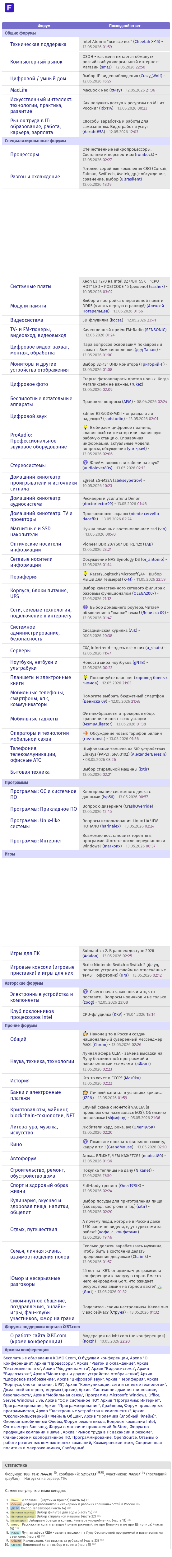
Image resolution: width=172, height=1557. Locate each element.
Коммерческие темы (113, 1442)
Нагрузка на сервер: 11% (45, 1478)
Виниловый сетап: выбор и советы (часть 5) (57, 1545)
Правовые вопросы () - (124, 401)
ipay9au (11, 1478)
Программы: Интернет (36, 841)
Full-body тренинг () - (113, 1188)
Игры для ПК (25, 953)
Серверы (20, 651)
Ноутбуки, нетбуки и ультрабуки (34, 665)
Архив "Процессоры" (55, 1363)
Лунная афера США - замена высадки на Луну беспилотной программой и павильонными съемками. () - (122, 1061)
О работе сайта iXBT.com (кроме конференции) (38, 1338)
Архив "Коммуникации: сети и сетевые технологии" (116, 1384)
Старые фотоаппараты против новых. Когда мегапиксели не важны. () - (125, 384)
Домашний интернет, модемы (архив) (40, 1389)
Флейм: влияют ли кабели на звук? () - (120, 465)
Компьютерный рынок (36, 62)
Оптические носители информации (35, 547)
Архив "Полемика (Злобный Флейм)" (120, 1416)
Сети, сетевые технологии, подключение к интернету (41, 613)
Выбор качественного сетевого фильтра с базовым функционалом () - (123, 593)
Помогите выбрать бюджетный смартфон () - (123, 698)
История (20, 1081)
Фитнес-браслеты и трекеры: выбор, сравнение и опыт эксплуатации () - (118, 719)
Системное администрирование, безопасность (35, 633)
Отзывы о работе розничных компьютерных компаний (80, 1440)
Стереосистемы (28, 465)
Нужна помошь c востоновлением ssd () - (124, 531)
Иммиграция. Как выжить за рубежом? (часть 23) (61, 1541)
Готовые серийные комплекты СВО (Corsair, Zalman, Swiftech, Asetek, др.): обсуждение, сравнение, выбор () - (124, 176)
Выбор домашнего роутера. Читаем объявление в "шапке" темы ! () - (125, 613)
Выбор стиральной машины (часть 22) (66, 1516)
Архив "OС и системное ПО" (72, 1400)
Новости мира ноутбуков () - (115, 665)
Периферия (24, 577)
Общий (18, 1039)
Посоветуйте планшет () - (125, 680)
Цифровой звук (28, 416)
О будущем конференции (103, 1358)
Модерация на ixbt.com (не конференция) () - (123, 1338)
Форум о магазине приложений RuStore (88, 1426)
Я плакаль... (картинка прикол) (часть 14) (53, 1500)
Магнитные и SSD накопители (30, 531)
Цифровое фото (29, 384)
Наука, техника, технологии (42, 1061)
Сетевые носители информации (31, 562)
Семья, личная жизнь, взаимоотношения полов (39, 1254)
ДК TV (15, 1508)
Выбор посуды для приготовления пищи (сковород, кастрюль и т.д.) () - (122, 1206)
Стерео (16, 1544)
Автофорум (23, 1158)
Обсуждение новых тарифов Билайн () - (122, 736)
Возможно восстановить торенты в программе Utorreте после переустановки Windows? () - (123, 841)
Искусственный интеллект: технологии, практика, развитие (41, 105)
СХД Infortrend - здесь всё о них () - (123, 650)
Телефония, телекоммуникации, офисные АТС (33, 754)
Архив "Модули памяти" (66, 1368)
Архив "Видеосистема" (113, 1368)
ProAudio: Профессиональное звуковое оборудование (38, 441)
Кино (16, 1144)
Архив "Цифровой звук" (80, 1379)
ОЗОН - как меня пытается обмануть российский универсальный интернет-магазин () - (120, 62)
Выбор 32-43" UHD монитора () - (124, 367)
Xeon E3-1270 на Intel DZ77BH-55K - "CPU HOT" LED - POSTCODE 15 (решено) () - (125, 286)
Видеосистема (26, 320)
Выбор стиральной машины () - (116, 772)
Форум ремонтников (84, 1421)
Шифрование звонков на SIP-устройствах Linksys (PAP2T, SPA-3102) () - (124, 754)
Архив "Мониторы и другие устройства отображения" (85, 1373)
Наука (16, 1532)
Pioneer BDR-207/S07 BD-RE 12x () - (119, 547)
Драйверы (112, 1405)
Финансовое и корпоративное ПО (36, 1437)
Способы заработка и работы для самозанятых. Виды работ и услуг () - (115, 126)
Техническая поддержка (38, 44)
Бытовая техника (30, 772)
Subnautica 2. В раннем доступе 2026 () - (118, 953)
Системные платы (30, 286)
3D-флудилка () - (119, 320)
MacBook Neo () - (118, 90)
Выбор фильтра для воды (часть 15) (64, 1512)
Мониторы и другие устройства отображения (39, 367)
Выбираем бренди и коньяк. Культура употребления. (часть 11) (77, 1520)
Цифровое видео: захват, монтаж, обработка (39, 350)
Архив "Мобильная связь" (58, 1395)
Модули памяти (28, 306)
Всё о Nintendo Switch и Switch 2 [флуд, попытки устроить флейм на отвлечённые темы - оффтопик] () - (124, 970)
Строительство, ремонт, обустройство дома (37, 1173)
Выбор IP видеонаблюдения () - (123, 78)
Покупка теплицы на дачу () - (118, 1173)
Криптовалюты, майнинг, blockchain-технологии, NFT (42, 1113)
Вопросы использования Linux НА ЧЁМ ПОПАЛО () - (120, 823)
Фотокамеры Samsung (25, 1426)
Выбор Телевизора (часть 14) (43, 1508)
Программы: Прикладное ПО (43, 809)
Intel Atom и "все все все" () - (122, 44)
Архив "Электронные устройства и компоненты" (83, 1411)
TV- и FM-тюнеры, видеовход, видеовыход (38, 332)
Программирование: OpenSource (104, 1437)
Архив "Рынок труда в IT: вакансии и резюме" (107, 1432)
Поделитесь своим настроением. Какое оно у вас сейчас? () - (125, 1309)
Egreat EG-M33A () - (113, 483)
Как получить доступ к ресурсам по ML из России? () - (123, 105)
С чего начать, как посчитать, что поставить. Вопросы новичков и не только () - (124, 997)
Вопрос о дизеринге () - (119, 809)
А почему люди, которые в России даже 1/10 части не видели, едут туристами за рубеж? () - (121, 1229)
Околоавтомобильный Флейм (32, 1421)
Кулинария (19, 1520)
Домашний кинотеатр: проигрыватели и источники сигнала (43, 483)
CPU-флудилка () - (119, 1014)
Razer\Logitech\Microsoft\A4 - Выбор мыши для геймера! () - (123, 576)
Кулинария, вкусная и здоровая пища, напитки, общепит (39, 1206)
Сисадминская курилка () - (111, 633)
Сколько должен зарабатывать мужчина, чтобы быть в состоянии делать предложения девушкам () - (122, 1253)
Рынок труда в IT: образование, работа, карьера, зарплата (35, 126)
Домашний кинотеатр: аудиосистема (36, 501)
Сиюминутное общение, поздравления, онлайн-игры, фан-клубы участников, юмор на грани (42, 1309)
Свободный (73, 1448)
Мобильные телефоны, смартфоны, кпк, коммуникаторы (37, 698)
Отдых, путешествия (33, 1229)
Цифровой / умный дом (38, 79)
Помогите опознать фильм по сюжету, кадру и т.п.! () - (124, 1144)
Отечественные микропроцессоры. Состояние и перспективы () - (119, 154)
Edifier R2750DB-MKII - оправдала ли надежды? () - (120, 416)
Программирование (23, 1405)
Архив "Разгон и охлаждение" (106, 1363)
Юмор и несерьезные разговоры (35, 1281)
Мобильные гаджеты (34, 719)
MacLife (18, 90)
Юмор (16, 1500)
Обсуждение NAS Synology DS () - (124, 562)
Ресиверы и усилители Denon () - (114, 501)
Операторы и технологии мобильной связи (39, 736)
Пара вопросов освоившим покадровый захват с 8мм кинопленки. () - (122, 350)
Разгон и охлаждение (35, 177)
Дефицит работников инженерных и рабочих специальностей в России (79, 1504)
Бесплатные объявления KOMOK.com (39, 1358)
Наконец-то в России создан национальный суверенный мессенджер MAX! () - (122, 1039)
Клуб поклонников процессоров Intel (32, 1014)
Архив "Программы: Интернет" (130, 1400)
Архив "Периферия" (125, 1379)
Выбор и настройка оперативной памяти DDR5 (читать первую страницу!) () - (123, 306)
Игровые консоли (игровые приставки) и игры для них (42, 970)
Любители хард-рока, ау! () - (119, 1129)
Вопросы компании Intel (131, 1421)
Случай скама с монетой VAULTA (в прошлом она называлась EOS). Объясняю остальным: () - (124, 1112)
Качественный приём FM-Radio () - (124, 332)
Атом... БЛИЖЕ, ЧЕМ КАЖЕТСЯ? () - (124, 1158)
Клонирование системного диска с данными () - (116, 794)
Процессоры (24, 154)
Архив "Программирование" (72, 1405)
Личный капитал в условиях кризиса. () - (123, 1095)
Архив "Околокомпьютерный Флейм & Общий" (74, 1413)
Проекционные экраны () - (120, 516)
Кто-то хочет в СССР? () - (112, 1080)
